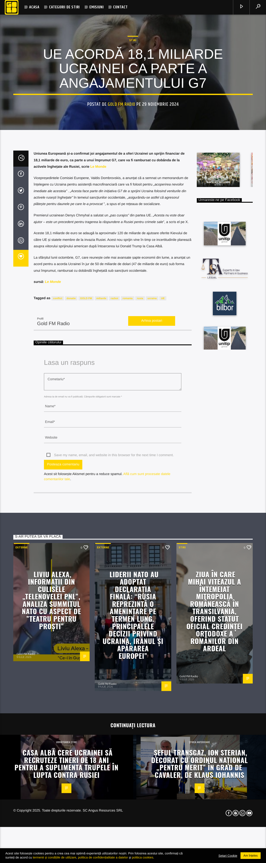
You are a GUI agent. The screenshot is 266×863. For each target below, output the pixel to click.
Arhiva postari (151, 515)
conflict (57, 492)
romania (128, 492)
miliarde (101, 492)
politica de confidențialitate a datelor (103, 857)
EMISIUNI (96, 7)
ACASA (34, 7)
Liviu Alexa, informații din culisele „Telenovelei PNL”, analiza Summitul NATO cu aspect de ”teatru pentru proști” (51, 795)
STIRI (132, 129)
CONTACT (120, 7)
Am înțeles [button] (250, 855)
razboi (114, 492)
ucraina (152, 492)
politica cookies (142, 857)
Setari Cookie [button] (227, 855)
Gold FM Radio (121, 193)
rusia (140, 492)
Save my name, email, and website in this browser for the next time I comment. (114, 650)
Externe (21, 742)
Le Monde (98, 361)
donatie (71, 492)
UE (163, 492)
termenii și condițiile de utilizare (54, 857)
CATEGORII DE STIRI (64, 7)
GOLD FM (86, 492)
